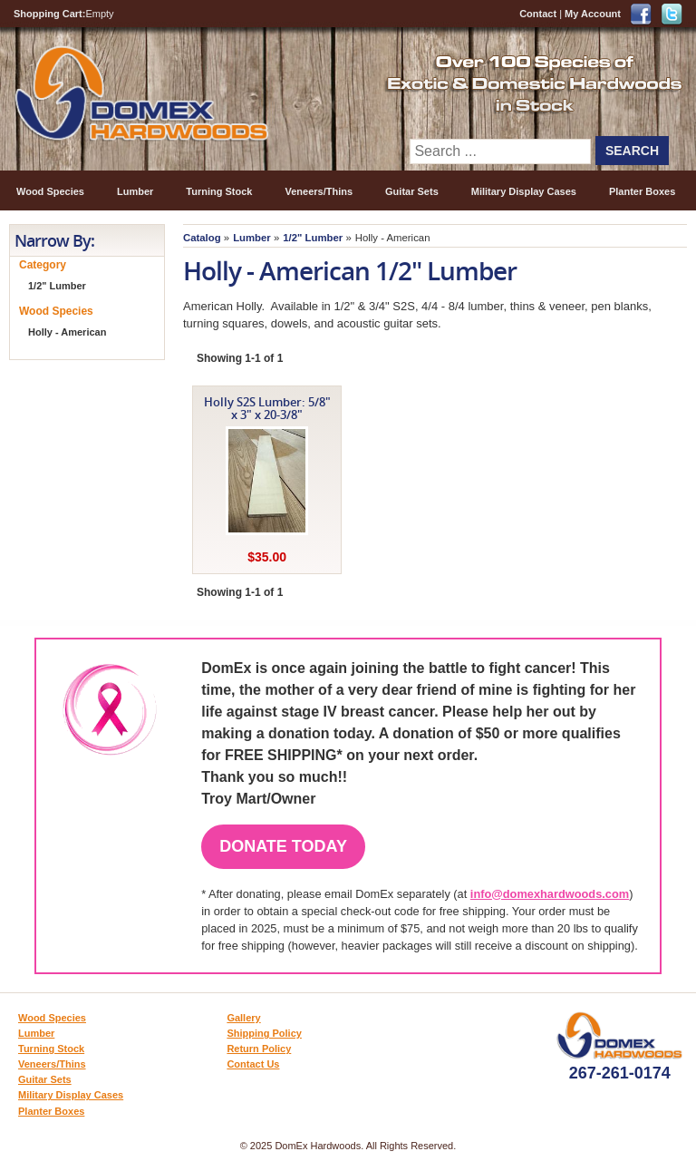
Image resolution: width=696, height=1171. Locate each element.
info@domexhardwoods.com (549, 894)
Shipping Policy (264, 1033)
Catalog (202, 237)
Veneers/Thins (319, 191)
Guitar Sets (412, 191)
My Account (593, 13)
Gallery (243, 1017)
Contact (537, 13)
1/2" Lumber (313, 237)
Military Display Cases (523, 191)
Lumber (135, 191)
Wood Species (50, 191)
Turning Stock (219, 191)
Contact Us (253, 1064)
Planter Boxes (642, 191)
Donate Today (283, 846)
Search (632, 150)
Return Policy (259, 1048)
